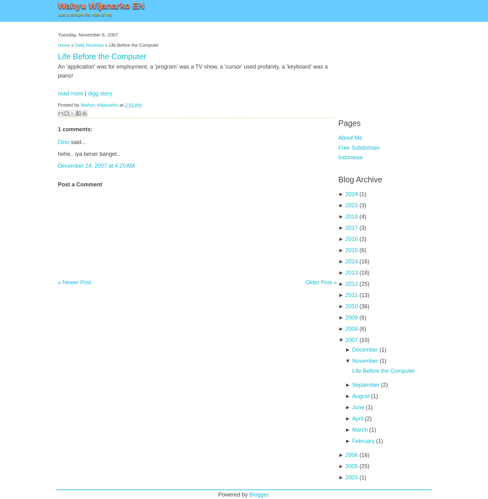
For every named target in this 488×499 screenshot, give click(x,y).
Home (64, 45)
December (365, 350)
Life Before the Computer (102, 56)
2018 (351, 217)
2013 (351, 273)
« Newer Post (75, 282)
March (360, 430)
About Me (350, 138)
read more (70, 93)
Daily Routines (89, 45)
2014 (351, 261)
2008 (351, 329)
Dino (63, 142)
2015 (351, 250)
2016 (351, 239)
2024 (351, 194)
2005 (351, 466)
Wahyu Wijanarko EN (101, 6)
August (360, 396)
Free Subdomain (359, 148)
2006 (351, 455)
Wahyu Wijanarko (99, 105)
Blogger (258, 495)
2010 (351, 306)
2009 (351, 317)
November (365, 361)
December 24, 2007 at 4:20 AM (96, 166)
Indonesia (350, 157)
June (358, 407)
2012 (351, 284)
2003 (351, 477)
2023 (351, 205)
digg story (100, 93)
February (363, 441)
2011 (351, 295)
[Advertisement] (385, 65)
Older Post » (321, 282)
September (365, 385)
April (357, 418)
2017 (351, 228)
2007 (351, 340)
